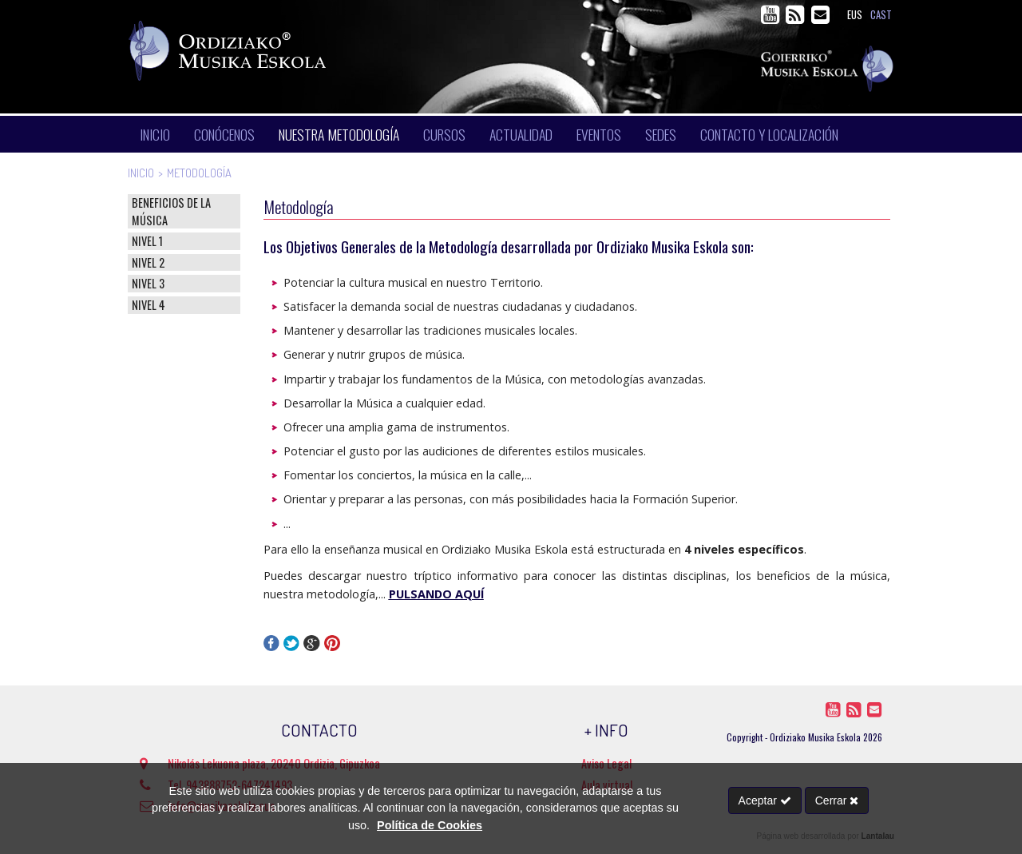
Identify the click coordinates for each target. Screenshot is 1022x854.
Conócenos (224, 134)
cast (881, 14)
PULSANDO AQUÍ (436, 594)
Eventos (598, 134)
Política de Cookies (429, 825)
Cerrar (837, 800)
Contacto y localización (769, 134)
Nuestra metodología (339, 134)
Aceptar (765, 800)
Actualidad (521, 134)
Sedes (660, 134)
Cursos (444, 134)
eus (854, 14)
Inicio (155, 134)
